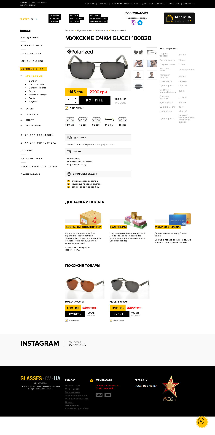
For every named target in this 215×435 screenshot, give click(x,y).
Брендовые (34, 76)
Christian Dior (37, 84)
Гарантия (174, 4)
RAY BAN (74, 15)
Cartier (33, 81)
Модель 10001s (119, 302)
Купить (94, 100)
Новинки (54, 15)
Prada (32, 98)
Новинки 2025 (31, 45)
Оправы (54, 22)
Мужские (54, 18)
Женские (95, 15)
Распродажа (30, 174)
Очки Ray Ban (72, 407)
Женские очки (32, 61)
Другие (33, 101)
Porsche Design (38, 94)
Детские (74, 22)
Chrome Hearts (37, 87)
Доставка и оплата (153, 4)
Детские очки (32, 158)
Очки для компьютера (38, 143)
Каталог (103, 4)
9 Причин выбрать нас (125, 4)
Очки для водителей (37, 135)
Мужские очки (32, 69)
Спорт (29, 120)
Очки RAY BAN (31, 53)
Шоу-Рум (90, 4)
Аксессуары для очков (39, 166)
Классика (32, 114)
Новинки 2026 (72, 404)
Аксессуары (76, 18)
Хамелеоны (33, 125)
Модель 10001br (74, 302)
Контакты (189, 4)
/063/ (136, 13)
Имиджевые (30, 37)
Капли (29, 108)
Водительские (98, 22)
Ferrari (32, 91)
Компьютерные (98, 18)
